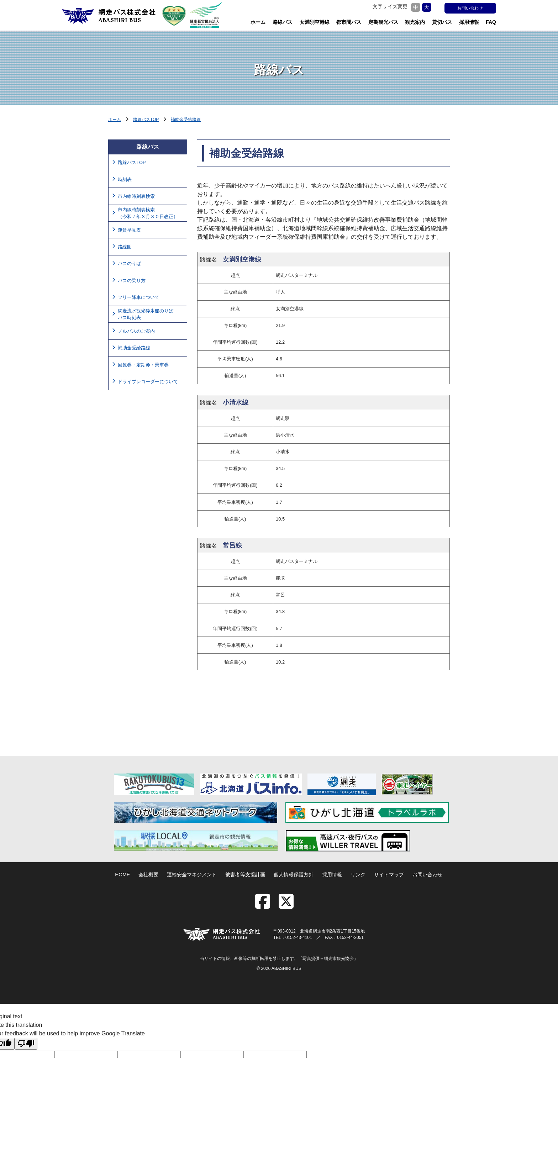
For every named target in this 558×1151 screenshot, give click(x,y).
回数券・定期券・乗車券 (143, 365)
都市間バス (348, 22)
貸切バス (442, 22)
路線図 (125, 246)
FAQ (491, 22)
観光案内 (415, 22)
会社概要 (148, 874)
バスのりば (129, 263)
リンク (358, 874)
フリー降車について (138, 297)
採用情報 (469, 22)
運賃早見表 (129, 230)
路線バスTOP (146, 119)
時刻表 (125, 179)
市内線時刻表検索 (136, 196)
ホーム (258, 22)
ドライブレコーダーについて (148, 381)
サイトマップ (389, 874)
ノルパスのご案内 (136, 331)
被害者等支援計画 (245, 874)
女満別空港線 (315, 22)
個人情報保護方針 (294, 874)
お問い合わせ (470, 8)
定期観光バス (383, 22)
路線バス (283, 22)
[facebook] (266, 906)
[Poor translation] (26, 1044)
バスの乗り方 (132, 280)
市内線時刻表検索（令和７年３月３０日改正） (148, 213)
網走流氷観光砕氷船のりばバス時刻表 (145, 314)
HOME (122, 874)
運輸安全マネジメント (192, 874)
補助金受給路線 (186, 119)
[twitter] (286, 906)
